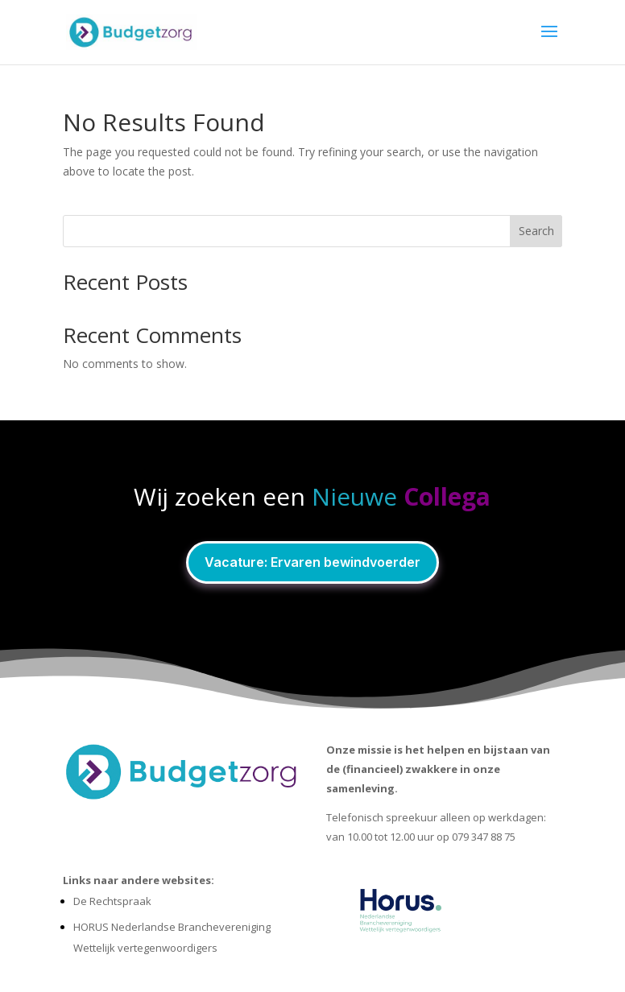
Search (536, 230)
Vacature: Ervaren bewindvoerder (312, 562)
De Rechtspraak (112, 901)
